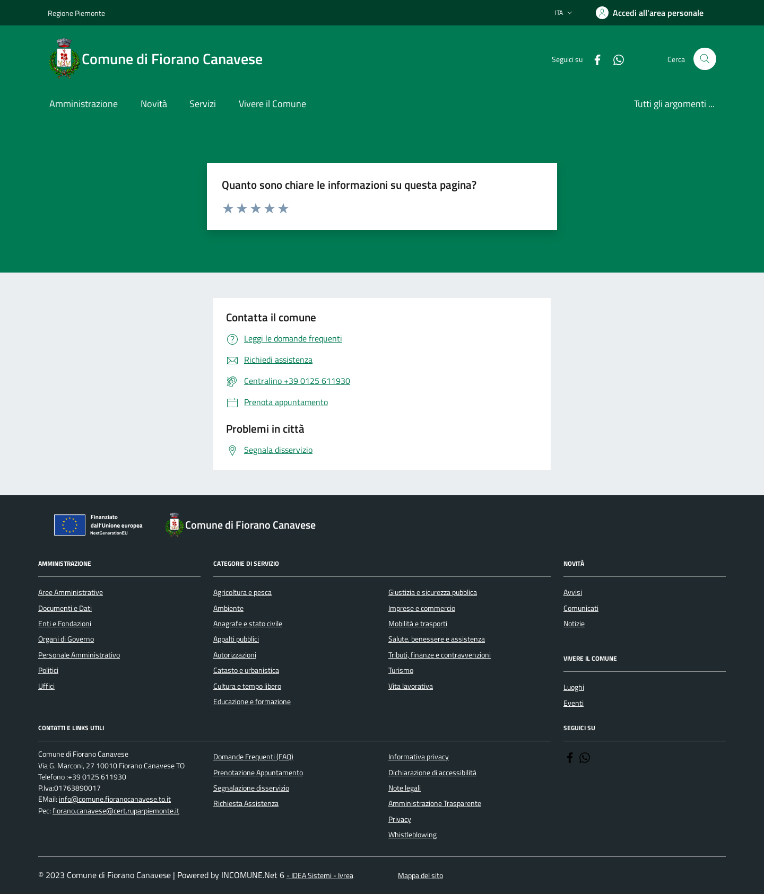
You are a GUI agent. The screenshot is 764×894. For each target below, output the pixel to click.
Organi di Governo (66, 639)
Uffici (46, 686)
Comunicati (580, 608)
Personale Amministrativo (79, 655)
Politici (48, 670)
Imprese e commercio (421, 608)
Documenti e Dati (65, 608)
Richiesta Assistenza (246, 803)
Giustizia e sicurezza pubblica (432, 592)
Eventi (573, 703)
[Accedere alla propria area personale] (649, 12)
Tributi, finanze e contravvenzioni (439, 655)
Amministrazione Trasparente (434, 803)
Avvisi (572, 592)
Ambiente (228, 608)
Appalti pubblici (236, 639)
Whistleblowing (412, 834)
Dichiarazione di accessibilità (432, 772)
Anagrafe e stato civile (247, 623)
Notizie (574, 623)
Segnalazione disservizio (251, 788)
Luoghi (573, 687)
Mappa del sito (420, 875)
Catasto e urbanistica (246, 670)
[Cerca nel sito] (704, 59)
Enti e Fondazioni (64, 623)
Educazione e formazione (252, 701)
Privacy (399, 819)
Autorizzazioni (234, 655)
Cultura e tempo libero (247, 686)
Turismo (400, 670)
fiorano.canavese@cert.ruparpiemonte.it (116, 811)
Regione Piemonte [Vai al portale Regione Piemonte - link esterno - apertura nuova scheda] (76, 13)
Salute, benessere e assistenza (436, 639)
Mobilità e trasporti (417, 623)
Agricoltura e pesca (242, 592)
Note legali (404, 788)
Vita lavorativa (410, 686)
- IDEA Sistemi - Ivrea (319, 875)
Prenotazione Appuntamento (258, 772)
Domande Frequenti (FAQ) (253, 756)
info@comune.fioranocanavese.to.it (115, 799)
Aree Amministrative (70, 592)
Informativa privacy (418, 756)
